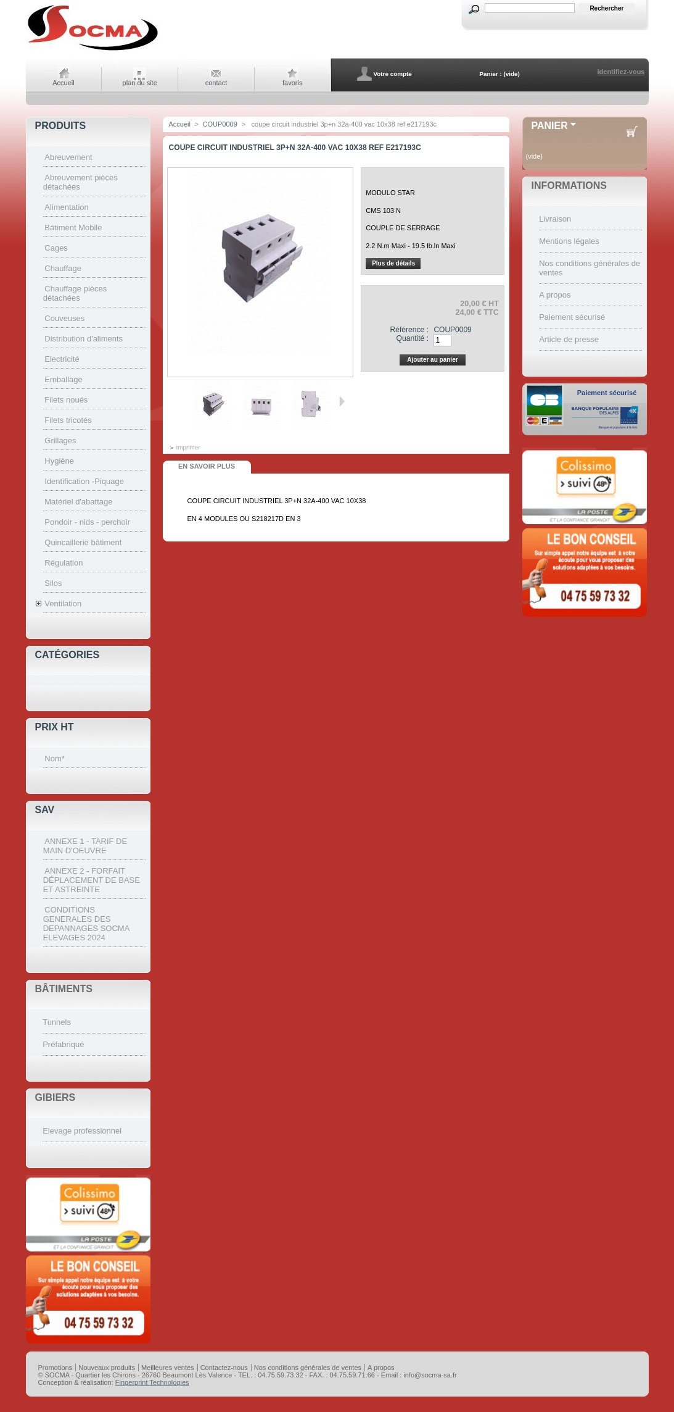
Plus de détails (393, 263)
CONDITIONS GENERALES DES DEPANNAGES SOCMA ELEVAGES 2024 (86, 923)
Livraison (555, 218)
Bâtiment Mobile (73, 227)
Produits (60, 125)
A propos (554, 294)
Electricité (61, 359)
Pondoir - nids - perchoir (87, 522)
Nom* (54, 758)
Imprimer (188, 447)
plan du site (140, 82)
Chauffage (62, 268)
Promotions (55, 1367)
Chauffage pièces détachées (75, 293)
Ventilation (62, 603)
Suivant (342, 401)
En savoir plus (206, 466)
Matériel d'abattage (78, 501)
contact (216, 82)
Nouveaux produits (106, 1367)
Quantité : (413, 338)
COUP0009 (220, 124)
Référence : (409, 329)
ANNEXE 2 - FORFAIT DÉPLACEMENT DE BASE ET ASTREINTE (91, 880)
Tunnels (57, 1022)
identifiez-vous (620, 71)
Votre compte (392, 73)
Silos (53, 583)
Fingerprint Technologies (152, 1382)
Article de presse (569, 339)
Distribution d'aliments (83, 338)
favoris (292, 82)
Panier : (490, 73)
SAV (45, 809)
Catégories (67, 655)
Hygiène (59, 461)
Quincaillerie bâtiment (82, 542)
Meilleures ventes (167, 1367)
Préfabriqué (63, 1044)
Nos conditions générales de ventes (307, 1367)
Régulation (63, 562)
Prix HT (54, 727)
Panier (550, 125)
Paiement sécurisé (572, 317)
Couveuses (64, 318)
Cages (56, 248)
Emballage (63, 379)
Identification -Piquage (84, 481)
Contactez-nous (224, 1367)
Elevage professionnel (82, 1130)
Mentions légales (569, 241)
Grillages (60, 440)
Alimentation (66, 207)
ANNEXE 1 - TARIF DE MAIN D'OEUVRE (85, 846)
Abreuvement (68, 157)
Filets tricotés (68, 420)
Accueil (63, 82)
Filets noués (66, 399)
